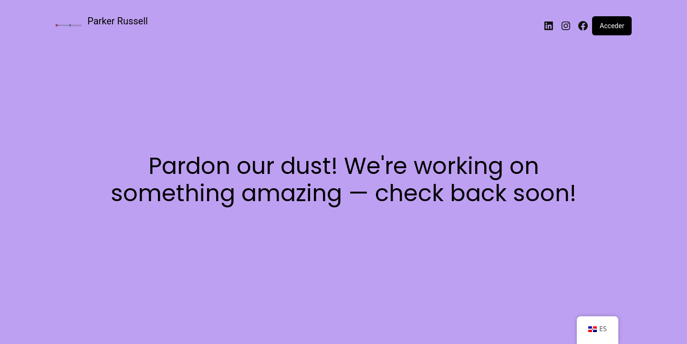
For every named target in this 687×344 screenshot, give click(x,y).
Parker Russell (117, 21)
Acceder (612, 26)
